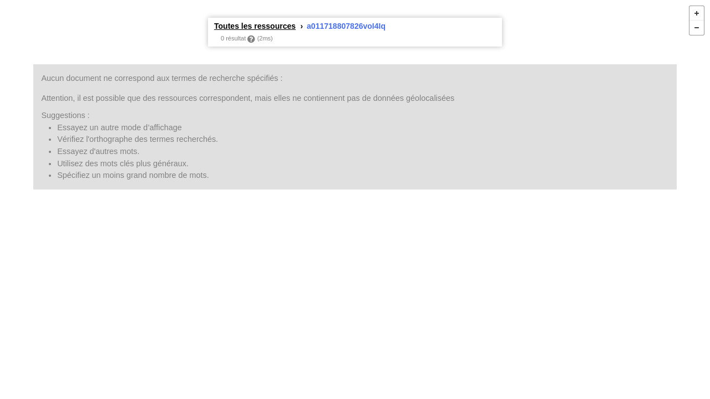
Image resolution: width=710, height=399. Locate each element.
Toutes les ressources (255, 26)
